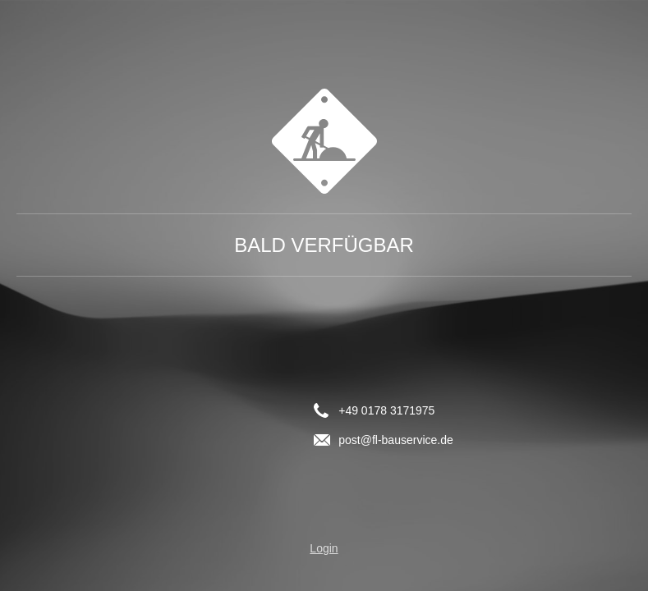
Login (324, 548)
